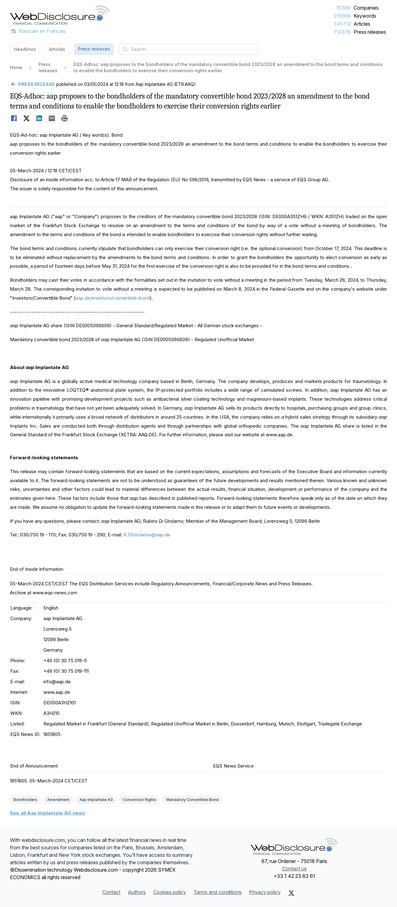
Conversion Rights (139, 799)
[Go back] (32, 84)
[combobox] (188, 49)
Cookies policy (169, 892)
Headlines (25, 49)
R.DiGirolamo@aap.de (146, 535)
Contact (111, 892)
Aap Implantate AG (96, 799)
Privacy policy (265, 892)
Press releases (370, 32)
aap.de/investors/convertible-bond (113, 298)
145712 (342, 24)
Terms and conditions (218, 892)
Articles (362, 24)
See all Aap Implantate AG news (47, 813)
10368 (343, 8)
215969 (342, 16)
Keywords (365, 16)
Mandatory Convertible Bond (192, 799)
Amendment (58, 799)
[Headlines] (60, 15)
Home (16, 67)
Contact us (294, 868)
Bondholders (25, 799)
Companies (366, 8)
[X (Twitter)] (291, 892)
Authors (137, 892)
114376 (342, 32)
